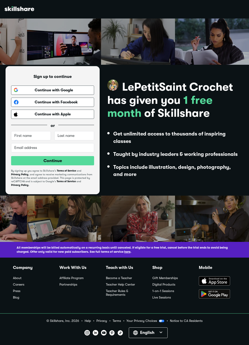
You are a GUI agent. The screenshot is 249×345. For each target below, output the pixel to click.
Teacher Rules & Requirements (117, 292)
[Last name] (74, 135)
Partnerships (68, 284)
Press (16, 291)
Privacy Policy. (20, 185)
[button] (161, 321)
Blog (16, 297)
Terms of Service (66, 170)
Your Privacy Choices (145, 321)
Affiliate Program (71, 278)
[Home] (19, 9)
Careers (18, 284)
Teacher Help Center (120, 284)
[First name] (31, 135)
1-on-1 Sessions (163, 291)
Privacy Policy (19, 174)
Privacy (101, 321)
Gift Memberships (165, 278)
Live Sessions (161, 297)
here (127, 251)
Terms (117, 321)
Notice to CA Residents (186, 321)
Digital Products (163, 284)
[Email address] (52, 147)
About (17, 278)
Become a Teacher (119, 278)
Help (88, 321)
